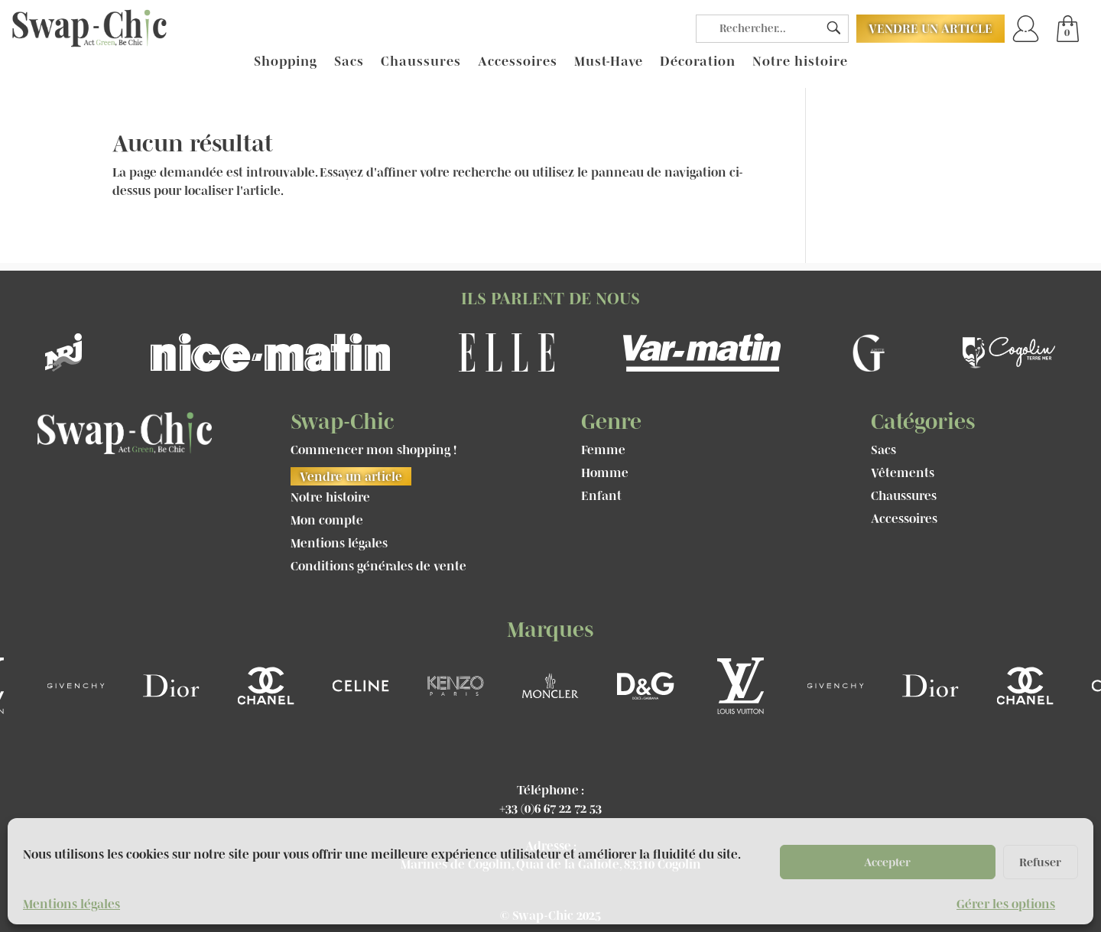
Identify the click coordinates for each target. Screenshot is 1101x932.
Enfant (601, 496)
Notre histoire (800, 62)
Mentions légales (71, 904)
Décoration (698, 62)
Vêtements (902, 473)
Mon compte (327, 521)
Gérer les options (1005, 904)
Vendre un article (930, 28)
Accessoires (517, 62)
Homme (604, 473)
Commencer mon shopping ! (373, 450)
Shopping (285, 62)
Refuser (1040, 862)
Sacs (349, 62)
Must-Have (608, 62)
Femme (603, 450)
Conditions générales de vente (378, 566)
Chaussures (421, 62)
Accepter (887, 862)
